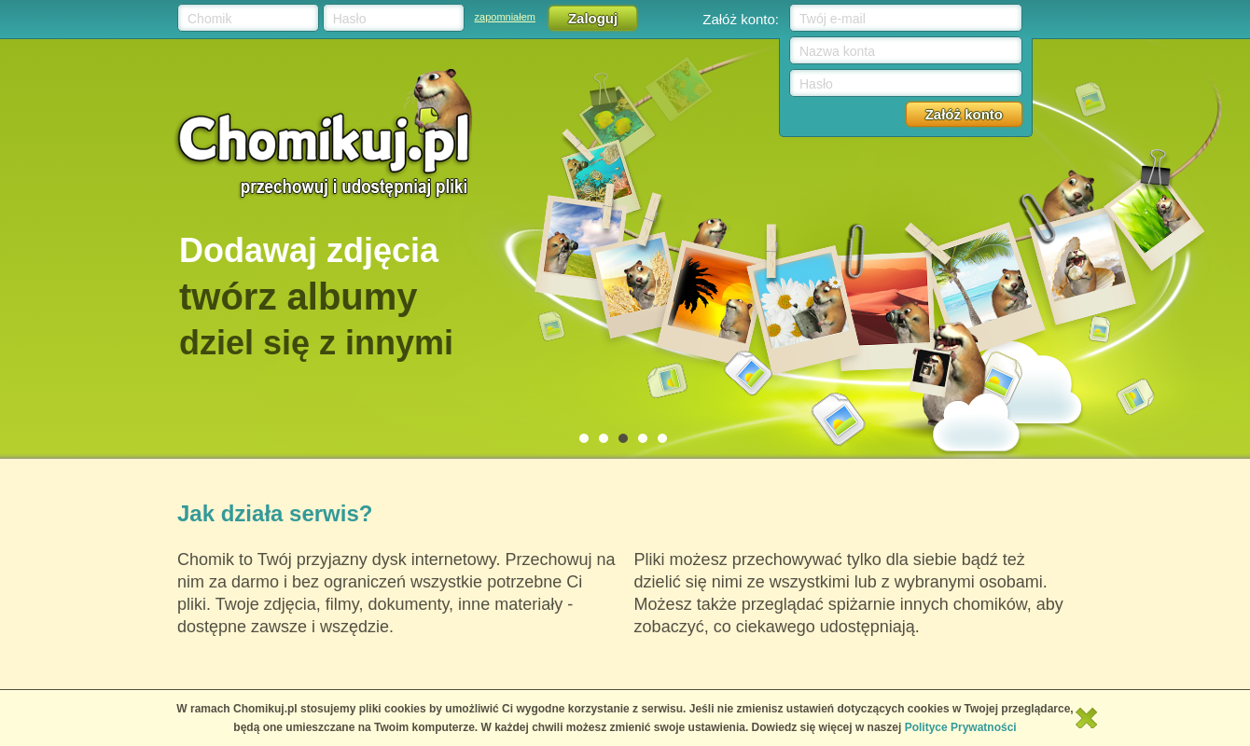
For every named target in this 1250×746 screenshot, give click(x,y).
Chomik (209, 18)
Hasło (350, 18)
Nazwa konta (837, 51)
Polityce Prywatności (961, 727)
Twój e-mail (832, 18)
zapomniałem (505, 16)
